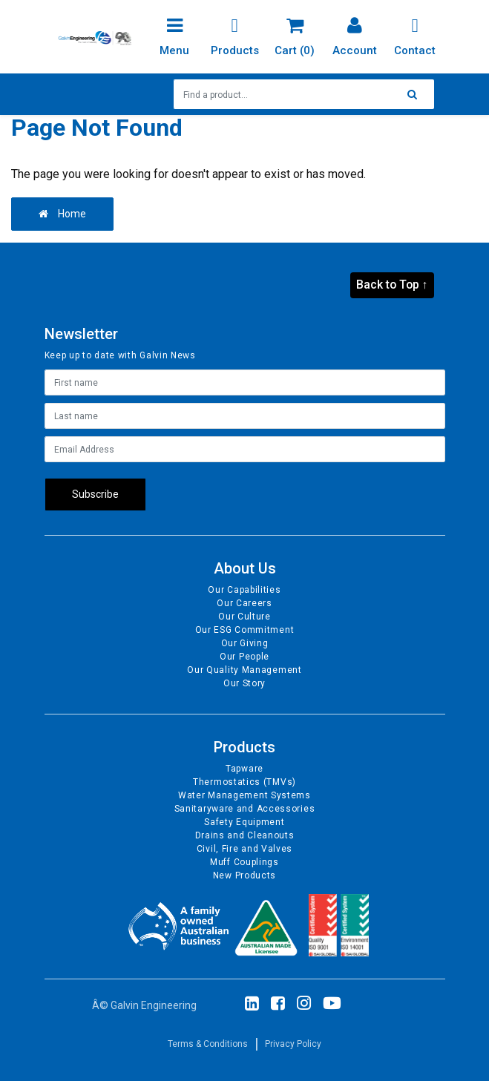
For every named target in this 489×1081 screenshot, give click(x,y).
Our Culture (244, 616)
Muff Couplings (244, 862)
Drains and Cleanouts (245, 835)
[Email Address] (245, 449)
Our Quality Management (244, 670)
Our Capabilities (244, 590)
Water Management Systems (244, 795)
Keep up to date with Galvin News (120, 355)
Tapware (244, 768)
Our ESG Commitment (245, 630)
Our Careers (244, 603)
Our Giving (245, 643)
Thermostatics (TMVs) (244, 782)
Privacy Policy (293, 1044)
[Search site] (416, 94)
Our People (244, 656)
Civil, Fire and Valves (244, 849)
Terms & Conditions (208, 1044)
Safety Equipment (244, 822)
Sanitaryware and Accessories (244, 809)
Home (62, 214)
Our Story (244, 683)
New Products (244, 875)
